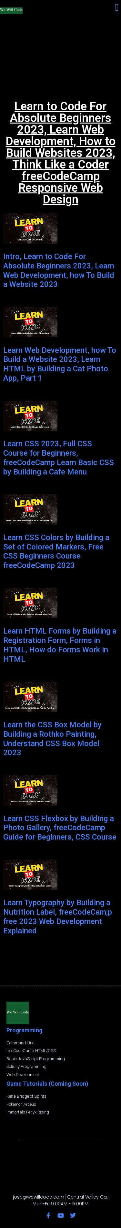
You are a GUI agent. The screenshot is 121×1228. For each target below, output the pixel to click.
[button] (117, 7)
